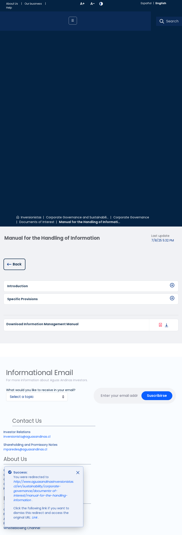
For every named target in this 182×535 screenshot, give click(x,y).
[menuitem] (15, 4)
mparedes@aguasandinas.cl (25, 329)
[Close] (77, 472)
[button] (101, 3)
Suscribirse (157, 275)
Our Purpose (13, 354)
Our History (12, 359)
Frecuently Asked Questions (25, 394)
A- (92, 3)
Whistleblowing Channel (22, 407)
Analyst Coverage (17, 398)
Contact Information (20, 389)
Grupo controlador (18, 363)
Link (35, 517)
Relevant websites (17, 403)
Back (17, 88)
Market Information (18, 368)
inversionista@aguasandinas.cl (27, 316)
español (146, 3)
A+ (82, 3)
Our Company (14, 350)
